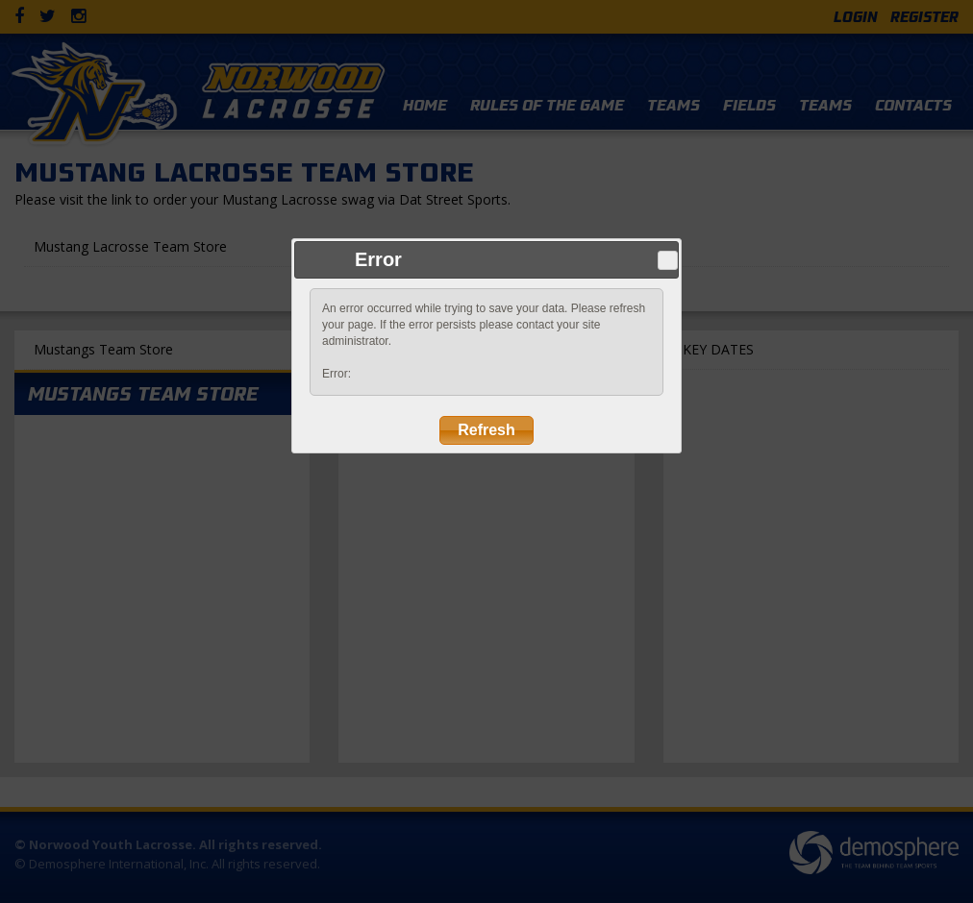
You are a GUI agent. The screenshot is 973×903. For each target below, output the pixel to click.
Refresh (486, 430)
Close (667, 260)
